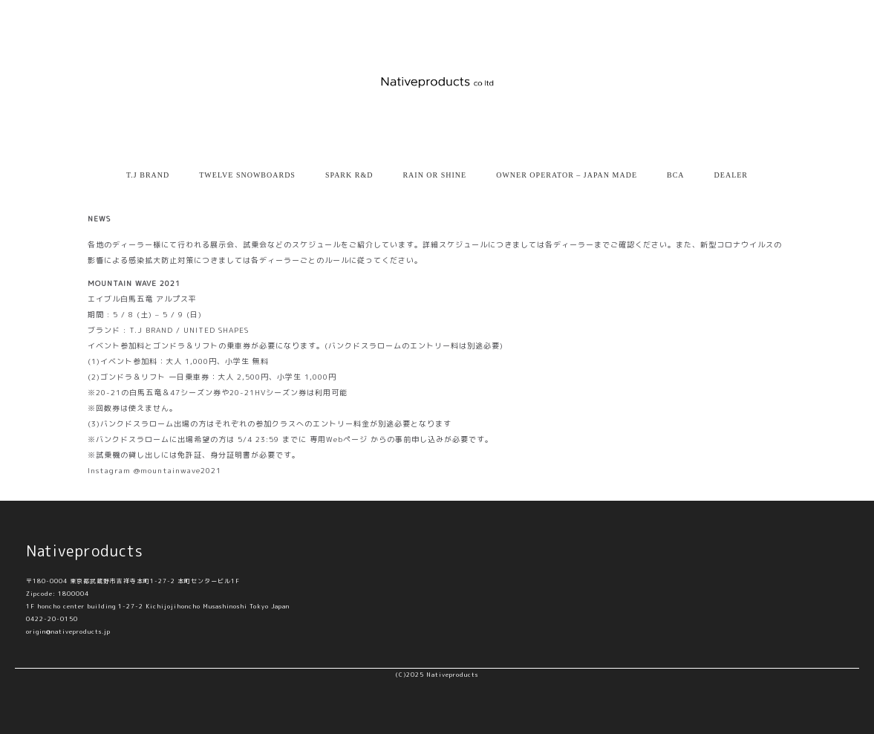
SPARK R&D (349, 175)
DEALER (731, 175)
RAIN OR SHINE (434, 175)
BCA (676, 175)
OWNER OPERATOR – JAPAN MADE (566, 175)
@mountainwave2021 (177, 470)
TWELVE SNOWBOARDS (247, 175)
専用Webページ (339, 439)
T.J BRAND (147, 175)
